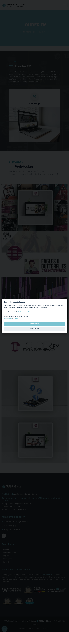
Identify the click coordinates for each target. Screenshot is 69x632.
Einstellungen (34, 328)
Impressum (8, 318)
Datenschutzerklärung (25, 312)
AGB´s (16, 318)
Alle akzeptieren (34, 323)
